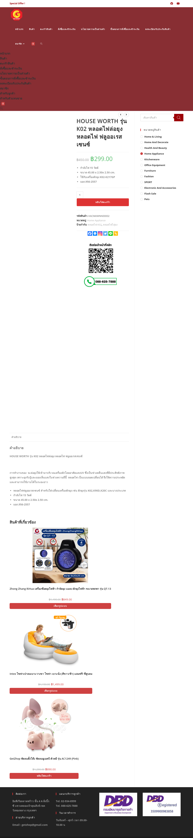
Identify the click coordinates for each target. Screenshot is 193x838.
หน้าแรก (5, 53)
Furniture (150, 170)
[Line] (110, 233)
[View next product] (126, 114)
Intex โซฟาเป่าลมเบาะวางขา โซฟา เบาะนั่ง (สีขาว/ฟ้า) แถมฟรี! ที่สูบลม (51, 674)
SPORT (148, 182)
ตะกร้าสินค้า (7, 63)
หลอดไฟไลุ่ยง (110, 224)
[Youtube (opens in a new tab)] (178, 3)
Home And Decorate (156, 142)
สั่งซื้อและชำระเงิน (11, 68)
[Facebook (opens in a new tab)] (172, 3)
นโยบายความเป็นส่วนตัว (15, 73)
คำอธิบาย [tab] (16, 437)
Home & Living (153, 136)
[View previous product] (120, 114)
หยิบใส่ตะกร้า (102, 202)
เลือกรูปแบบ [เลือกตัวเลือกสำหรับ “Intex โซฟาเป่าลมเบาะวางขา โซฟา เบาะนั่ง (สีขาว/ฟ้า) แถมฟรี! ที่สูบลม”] (50, 690)
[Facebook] (90, 233)
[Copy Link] (116, 233)
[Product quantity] (80, 195)
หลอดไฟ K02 (95, 224)
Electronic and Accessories (160, 187)
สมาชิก (4, 88)
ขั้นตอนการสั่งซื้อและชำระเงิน (17, 78)
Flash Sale (150, 193)
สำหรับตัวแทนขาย (11, 98)
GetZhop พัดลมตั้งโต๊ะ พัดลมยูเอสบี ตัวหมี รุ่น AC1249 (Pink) (44, 758)
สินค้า (3, 58)
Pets (147, 199)
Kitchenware (152, 159)
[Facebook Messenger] (95, 233)
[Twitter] (105, 233)
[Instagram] (100, 233)
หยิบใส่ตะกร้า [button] (44, 775)
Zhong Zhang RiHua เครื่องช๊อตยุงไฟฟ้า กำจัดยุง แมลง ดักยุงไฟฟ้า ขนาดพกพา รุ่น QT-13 (60, 588)
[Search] (178, 117)
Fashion (149, 176)
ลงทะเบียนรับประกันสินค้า (15, 83)
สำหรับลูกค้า (7, 93)
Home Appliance (96, 220)
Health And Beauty (155, 148)
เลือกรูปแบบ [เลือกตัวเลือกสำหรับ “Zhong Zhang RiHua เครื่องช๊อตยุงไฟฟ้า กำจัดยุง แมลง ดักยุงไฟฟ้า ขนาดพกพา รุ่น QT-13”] (60, 605)
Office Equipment (154, 165)
